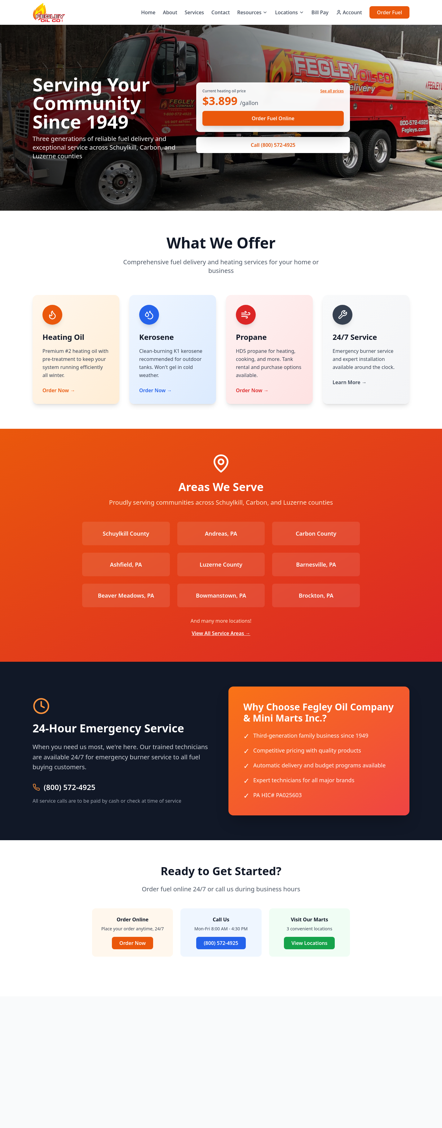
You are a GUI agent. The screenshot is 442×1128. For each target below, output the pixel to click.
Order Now (132, 943)
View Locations (309, 943)
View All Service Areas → (221, 633)
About (170, 12)
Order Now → (58, 390)
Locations (289, 12)
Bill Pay (320, 12)
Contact (220, 12)
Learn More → (350, 382)
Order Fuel (389, 12)
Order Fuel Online (273, 118)
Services (194, 12)
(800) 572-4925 (69, 787)
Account (349, 12)
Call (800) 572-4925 (273, 145)
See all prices (332, 91)
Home (148, 12)
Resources (252, 12)
